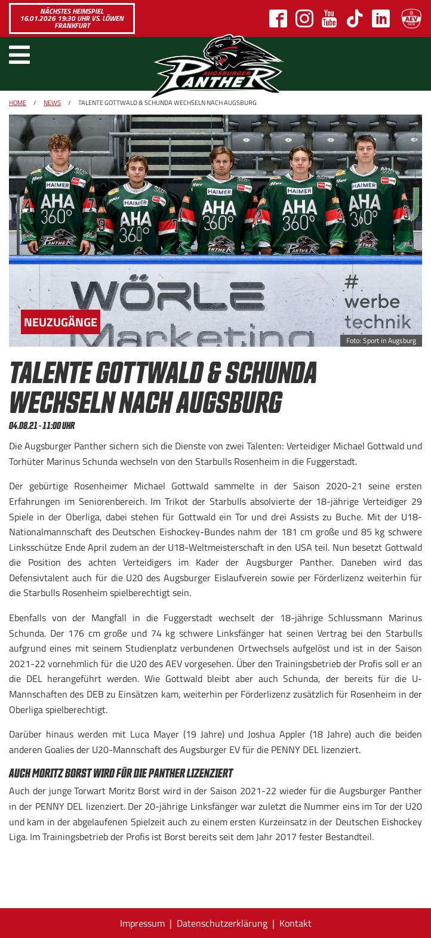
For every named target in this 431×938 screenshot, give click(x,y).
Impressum (142, 923)
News (52, 102)
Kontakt (295, 923)
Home (17, 102)
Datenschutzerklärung (222, 923)
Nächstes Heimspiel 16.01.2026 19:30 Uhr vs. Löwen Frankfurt (72, 18)
